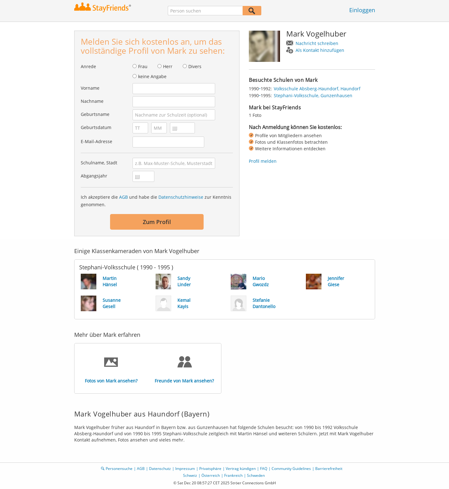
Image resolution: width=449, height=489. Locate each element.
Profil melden (263, 161)
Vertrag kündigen (241, 468)
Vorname (90, 88)
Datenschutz (160, 468)
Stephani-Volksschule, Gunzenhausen (313, 95)
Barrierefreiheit (328, 468)
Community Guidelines (291, 468)
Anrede (88, 66)
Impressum (185, 468)
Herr (167, 66)
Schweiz (190, 475)
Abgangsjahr (94, 176)
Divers (194, 66)
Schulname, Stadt (99, 163)
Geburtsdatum (96, 127)
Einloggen (362, 10)
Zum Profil (157, 222)
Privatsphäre (210, 468)
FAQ (263, 468)
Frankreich (233, 475)
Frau (142, 66)
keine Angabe (152, 76)
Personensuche (119, 468)
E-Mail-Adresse (96, 141)
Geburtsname (95, 114)
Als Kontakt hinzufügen (320, 50)
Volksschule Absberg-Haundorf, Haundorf (317, 89)
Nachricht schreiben (317, 43)
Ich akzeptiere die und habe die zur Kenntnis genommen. (156, 200)
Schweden (256, 475)
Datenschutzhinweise (180, 197)
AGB (123, 197)
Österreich (210, 475)
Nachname (92, 101)
